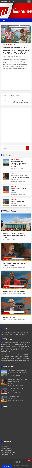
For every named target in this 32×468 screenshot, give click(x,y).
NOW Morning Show (9, 44)
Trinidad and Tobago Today (18, 181)
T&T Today (14, 174)
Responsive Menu (29, 1)
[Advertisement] (16, 125)
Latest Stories (8, 367)
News (18, 159)
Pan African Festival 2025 (11, 95)
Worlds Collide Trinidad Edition (14, 291)
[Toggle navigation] (3, 20)
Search (27, 148)
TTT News (21, 168)
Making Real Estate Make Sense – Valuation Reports (20, 176)
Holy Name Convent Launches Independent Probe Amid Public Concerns (18, 164)
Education (14, 159)
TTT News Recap (9, 211)
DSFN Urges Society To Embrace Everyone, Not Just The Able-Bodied (16, 101)
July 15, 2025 (6, 56)
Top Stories (7, 155)
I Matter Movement (17, 201)
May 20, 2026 (14, 168)
